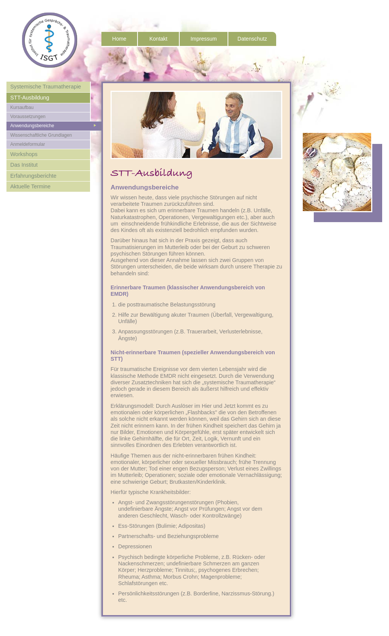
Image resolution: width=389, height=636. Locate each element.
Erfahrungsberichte (33, 176)
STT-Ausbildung (29, 98)
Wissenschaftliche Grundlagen (41, 135)
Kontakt (158, 39)
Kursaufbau (21, 107)
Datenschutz (252, 39)
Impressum (203, 39)
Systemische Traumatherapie (45, 87)
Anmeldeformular (27, 144)
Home (119, 39)
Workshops (24, 154)
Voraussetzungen (28, 116)
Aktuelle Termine (30, 186)
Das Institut (24, 165)
